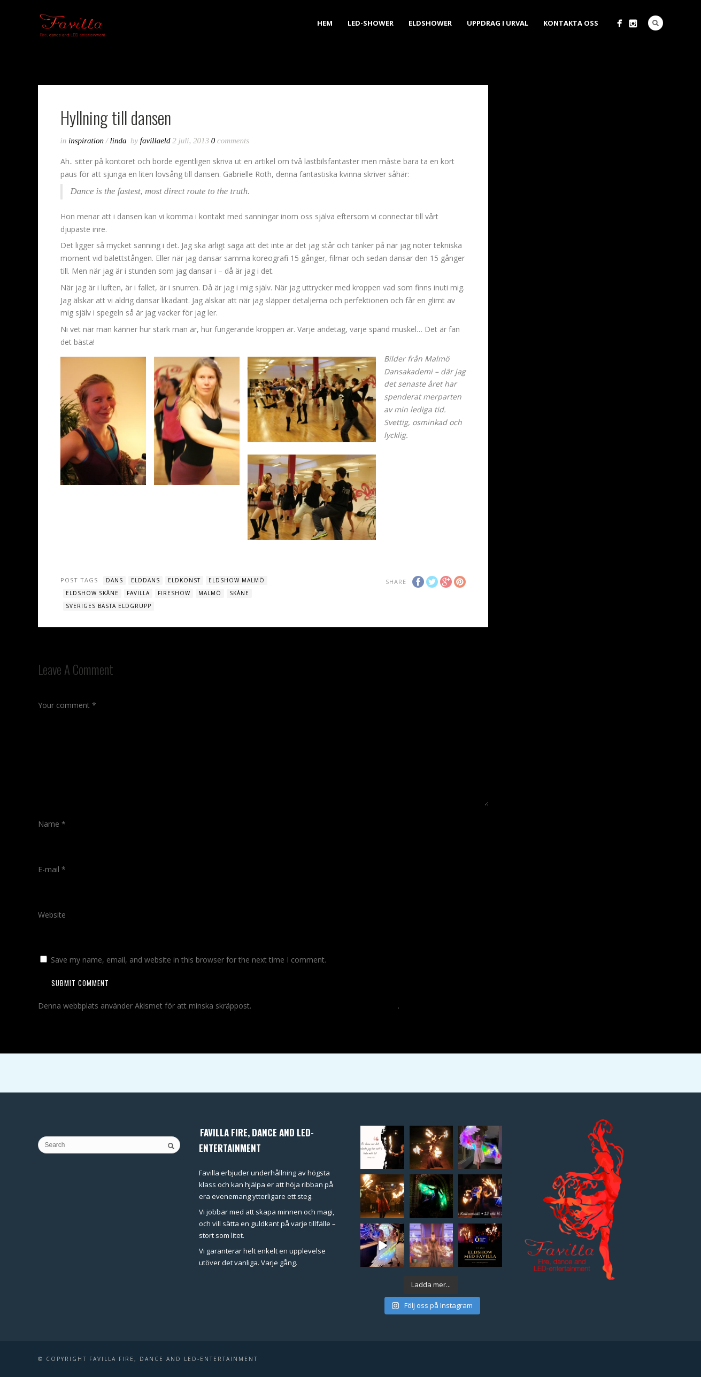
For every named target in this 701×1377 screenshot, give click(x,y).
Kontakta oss (570, 23)
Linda (118, 140)
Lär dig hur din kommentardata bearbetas (325, 1006)
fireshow (174, 593)
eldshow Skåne (92, 593)
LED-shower (371, 23)
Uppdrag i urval (497, 23)
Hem (325, 23)
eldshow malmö (237, 580)
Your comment (67, 705)
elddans (145, 580)
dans (114, 580)
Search (655, 23)
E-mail (52, 869)
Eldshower (430, 23)
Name (52, 824)
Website (52, 915)
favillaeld (156, 140)
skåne (239, 593)
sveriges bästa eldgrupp (108, 606)
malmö (209, 593)
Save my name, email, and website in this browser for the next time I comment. (188, 960)
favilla (138, 593)
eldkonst (184, 580)
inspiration (86, 140)
